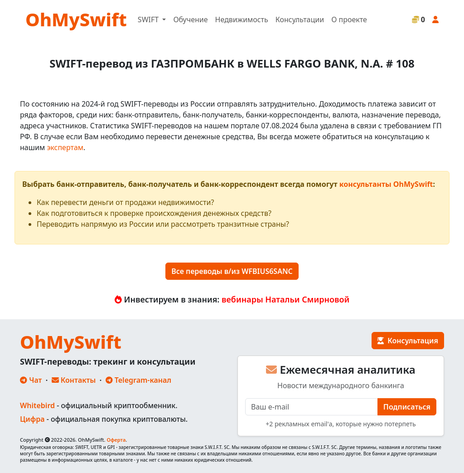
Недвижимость (241, 19)
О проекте (349, 19)
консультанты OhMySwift (386, 184)
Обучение (190, 19)
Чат (31, 380)
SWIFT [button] (149, 19)
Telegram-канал (138, 380)
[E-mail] (311, 406)
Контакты (74, 380)
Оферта (116, 439)
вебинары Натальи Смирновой (285, 299)
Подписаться (406, 407)
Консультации (300, 19)
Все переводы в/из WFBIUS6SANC (232, 271)
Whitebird (37, 405)
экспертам (65, 147)
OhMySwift (76, 19)
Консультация (407, 341)
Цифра (32, 419)
